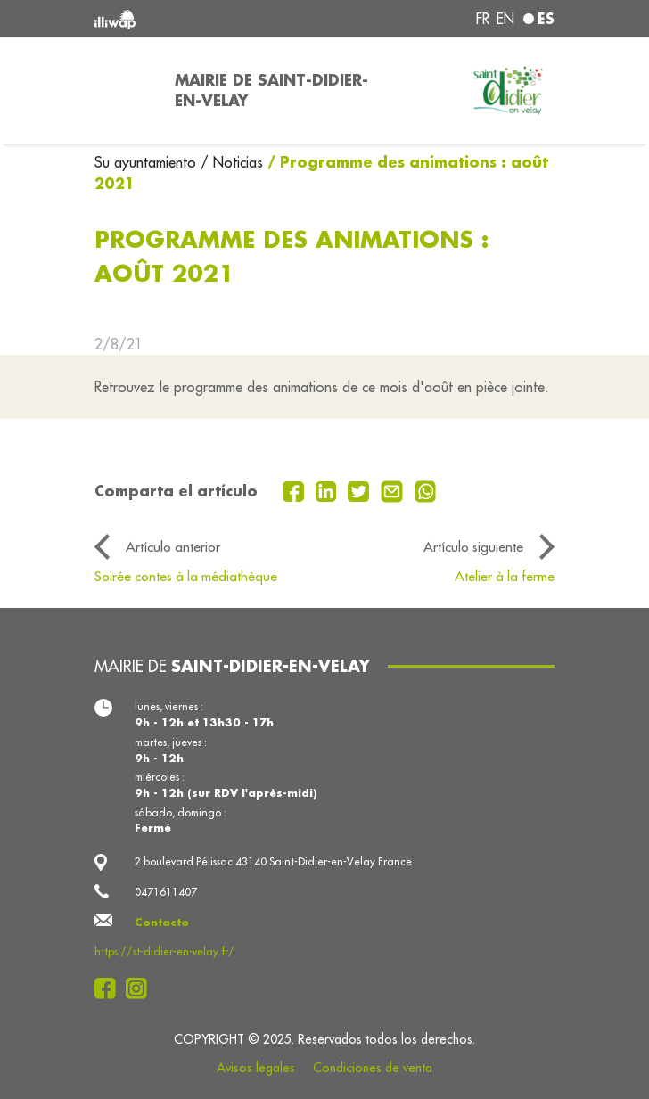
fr (482, 19)
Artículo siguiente (473, 546)
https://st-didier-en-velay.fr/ (164, 951)
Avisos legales (256, 1068)
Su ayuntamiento (147, 162)
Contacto (162, 922)
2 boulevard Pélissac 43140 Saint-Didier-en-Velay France (273, 861)
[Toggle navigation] (124, 90)
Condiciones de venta (372, 1068)
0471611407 (166, 891)
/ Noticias (232, 162)
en (505, 19)
